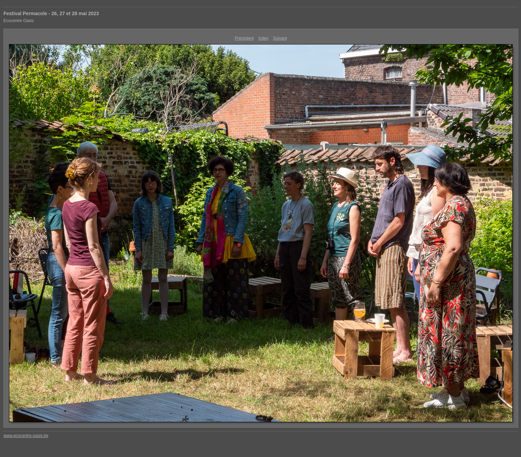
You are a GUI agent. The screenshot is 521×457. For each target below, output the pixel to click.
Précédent (244, 38)
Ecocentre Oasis (18, 20)
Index (263, 38)
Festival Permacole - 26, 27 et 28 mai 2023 (51, 13)
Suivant (280, 38)
